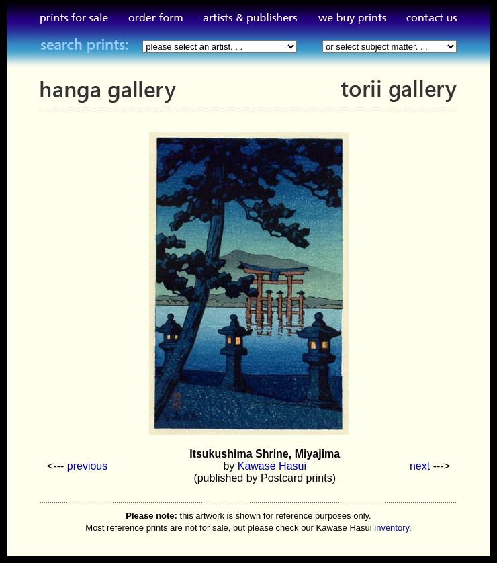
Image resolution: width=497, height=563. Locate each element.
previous (87, 466)
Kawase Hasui (272, 466)
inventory (391, 528)
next (420, 466)
